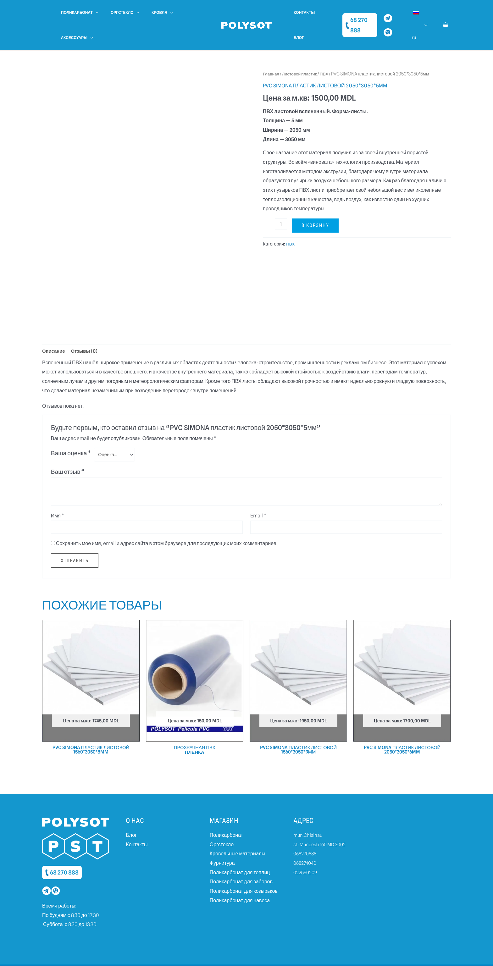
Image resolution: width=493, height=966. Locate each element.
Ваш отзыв (68, 448)
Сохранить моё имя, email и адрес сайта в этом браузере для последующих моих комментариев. (166, 521)
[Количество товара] (281, 198)
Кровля (149, 12)
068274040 (306, 842)
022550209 (306, 851)
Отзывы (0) (87, 326)
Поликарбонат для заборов (241, 861)
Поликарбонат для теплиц (240, 851)
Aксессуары (183, 12)
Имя (57, 493)
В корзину (316, 200)
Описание (54, 326)
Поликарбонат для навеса (240, 879)
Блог (325, 12)
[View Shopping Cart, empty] (445, 12)
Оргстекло (117, 12)
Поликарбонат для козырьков (244, 870)
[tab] (54, 326)
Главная (271, 48)
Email (258, 493)
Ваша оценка (71, 429)
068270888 (306, 833)
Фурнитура (222, 842)
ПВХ (328, 48)
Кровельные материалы (237, 833)
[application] (93, 12)
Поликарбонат (77, 12)
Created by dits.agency (349, 955)
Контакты (301, 12)
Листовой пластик (302, 48)
